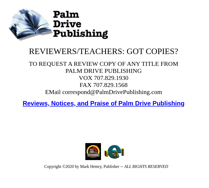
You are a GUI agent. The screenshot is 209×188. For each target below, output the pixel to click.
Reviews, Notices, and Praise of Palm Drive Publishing (103, 103)
